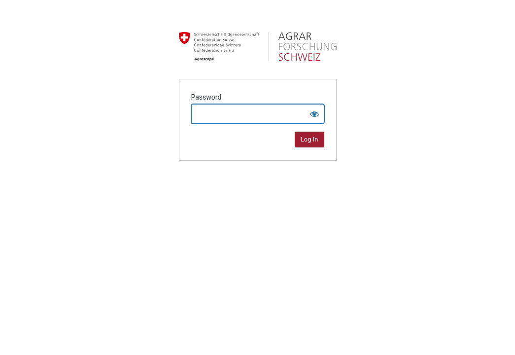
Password (206, 97)
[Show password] (314, 114)
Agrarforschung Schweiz (258, 46)
